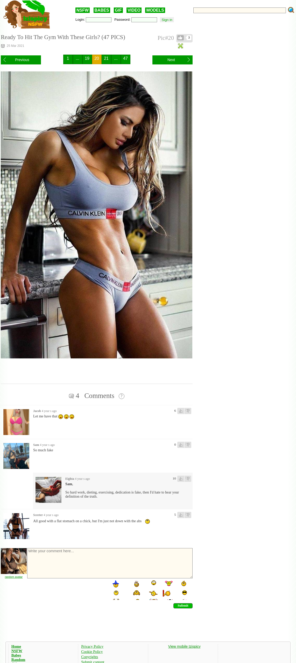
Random (18, 660)
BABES (102, 10)
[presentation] (66, 590)
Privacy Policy (92, 646)
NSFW (82, 10)
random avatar (14, 576)
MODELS (155, 10)
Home (16, 646)
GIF (118, 10)
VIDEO (134, 10)
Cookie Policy (92, 652)
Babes (16, 655)
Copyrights (89, 657)
